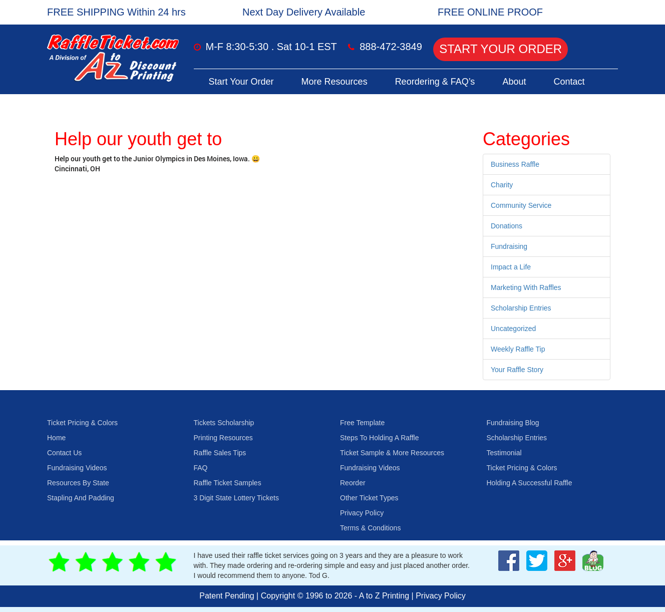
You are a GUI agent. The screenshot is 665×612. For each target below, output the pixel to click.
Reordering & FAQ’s (435, 82)
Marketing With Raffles (526, 287)
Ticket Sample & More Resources (392, 453)
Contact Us (64, 453)
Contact (568, 82)
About (514, 82)
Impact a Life (511, 267)
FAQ (201, 468)
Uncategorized (513, 329)
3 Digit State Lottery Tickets (236, 498)
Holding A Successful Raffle (529, 483)
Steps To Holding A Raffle (379, 438)
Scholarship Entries (521, 308)
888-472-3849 (391, 46)
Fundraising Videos (77, 468)
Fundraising (509, 246)
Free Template (362, 423)
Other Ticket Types (369, 498)
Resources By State (78, 483)
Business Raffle (515, 164)
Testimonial (504, 453)
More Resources (334, 82)
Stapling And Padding (80, 498)
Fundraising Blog (513, 423)
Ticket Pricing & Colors (82, 423)
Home (56, 438)
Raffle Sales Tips (220, 453)
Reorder (353, 483)
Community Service (521, 205)
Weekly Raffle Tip (518, 349)
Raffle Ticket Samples (227, 483)
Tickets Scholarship (224, 423)
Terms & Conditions (370, 528)
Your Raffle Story (517, 370)
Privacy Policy (362, 513)
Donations (506, 226)
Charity (502, 185)
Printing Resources (223, 438)
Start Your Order (500, 49)
